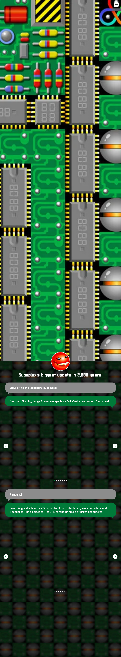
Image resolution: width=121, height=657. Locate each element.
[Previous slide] (6, 446)
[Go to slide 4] (60, 480)
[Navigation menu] (116, 4)
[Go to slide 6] (64, 480)
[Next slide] (115, 446)
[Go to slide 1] (54, 480)
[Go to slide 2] (56, 480)
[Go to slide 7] (66, 480)
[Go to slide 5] (62, 480)
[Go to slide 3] (58, 480)
